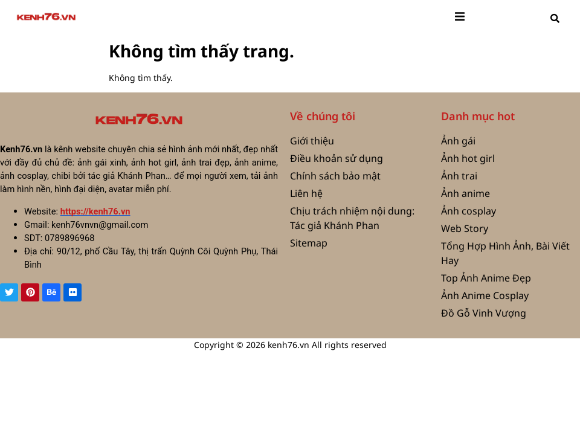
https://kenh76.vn (95, 211)
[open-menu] (459, 18)
